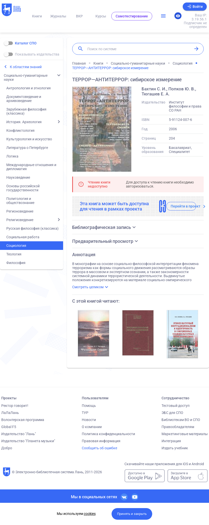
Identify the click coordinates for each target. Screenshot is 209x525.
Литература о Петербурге (27, 148)
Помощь (89, 406)
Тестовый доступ (176, 406)
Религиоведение (19, 220)
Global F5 (8, 427)
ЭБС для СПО (172, 413)
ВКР (79, 16)
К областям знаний (26, 67)
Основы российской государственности (23, 188)
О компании (92, 427)
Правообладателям (178, 427)
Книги (37, 16)
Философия (15, 263)
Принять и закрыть (132, 514)
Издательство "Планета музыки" (28, 441)
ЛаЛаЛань (10, 413)
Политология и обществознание (20, 201)
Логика (12, 156)
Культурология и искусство (29, 139)
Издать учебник (175, 448)
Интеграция (171, 441)
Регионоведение (19, 211)
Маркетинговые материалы (185, 434)
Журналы (58, 16)
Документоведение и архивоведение (23, 99)
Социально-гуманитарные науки (25, 77)
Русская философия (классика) (32, 228)
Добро (6, 448)
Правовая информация (101, 441)
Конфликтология (20, 130)
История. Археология (24, 122)
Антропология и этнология (28, 88)
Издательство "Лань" (18, 434)
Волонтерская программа (22, 420)
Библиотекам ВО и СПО (181, 420)
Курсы (100, 16)
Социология (16, 246)
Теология (13, 254)
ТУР (85, 413)
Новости (89, 420)
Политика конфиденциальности (108, 434)
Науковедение (18, 177)
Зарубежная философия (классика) (26, 111)
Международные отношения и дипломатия (31, 167)
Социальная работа (22, 237)
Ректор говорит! (14, 406)
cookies (90, 514)
